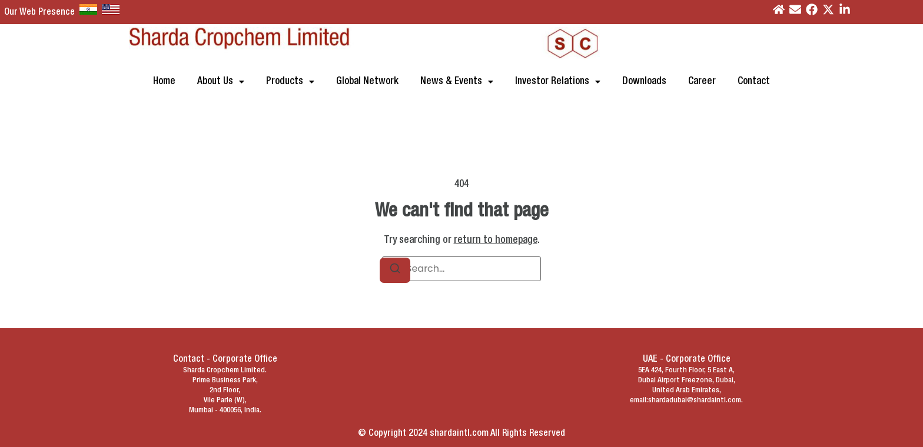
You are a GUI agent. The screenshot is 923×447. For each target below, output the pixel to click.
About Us (220, 81)
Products (290, 81)
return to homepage (495, 240)
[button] (220, 81)
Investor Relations (557, 81)
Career (702, 81)
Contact (754, 81)
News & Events (456, 81)
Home (164, 81)
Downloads (644, 81)
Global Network (367, 81)
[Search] (395, 270)
